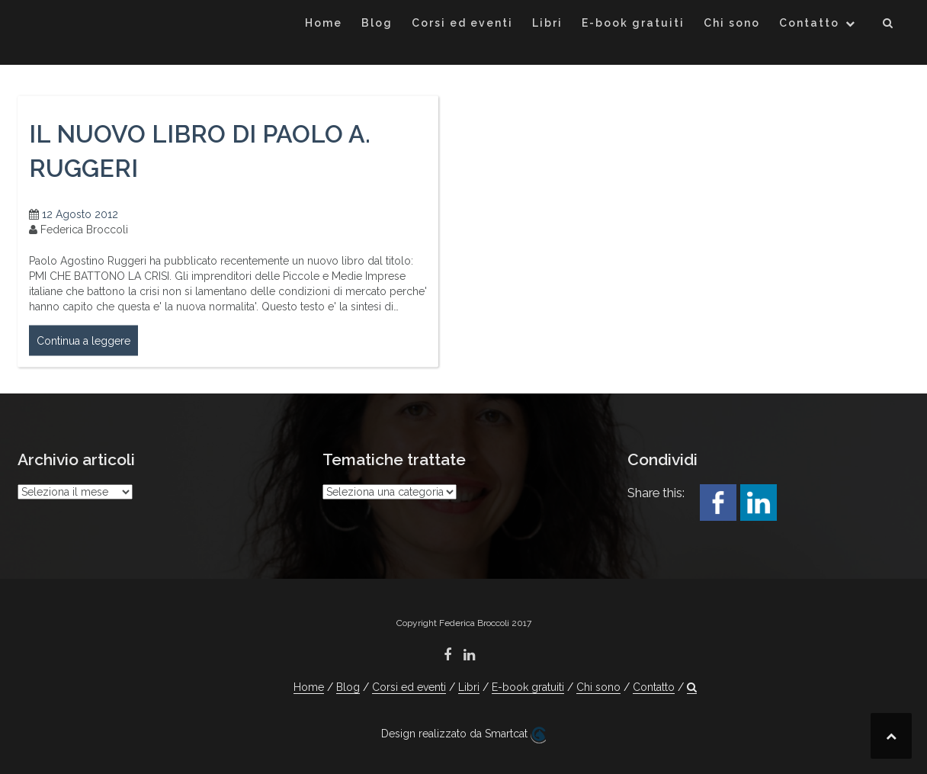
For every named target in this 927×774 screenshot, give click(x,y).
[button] (888, 25)
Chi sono (732, 23)
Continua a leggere (83, 346)
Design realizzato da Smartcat (463, 735)
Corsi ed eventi (462, 23)
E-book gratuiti (633, 23)
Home (323, 23)
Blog (377, 23)
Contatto (809, 23)
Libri (547, 23)
